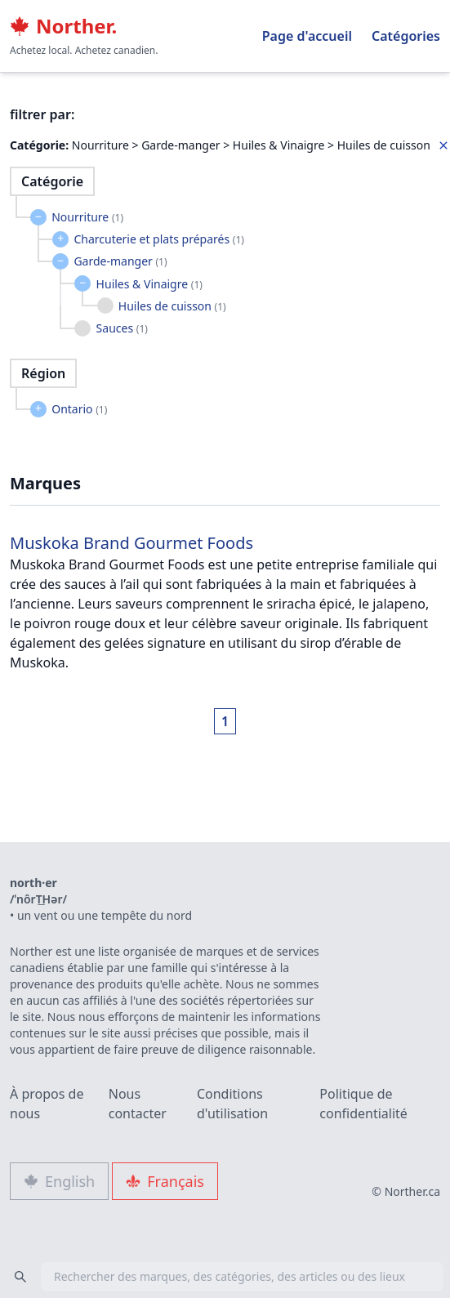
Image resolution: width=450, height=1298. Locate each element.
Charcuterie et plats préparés (158, 239)
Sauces (122, 328)
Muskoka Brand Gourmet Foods (131, 543)
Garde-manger (120, 261)
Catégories (406, 36)
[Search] (20, 1277)
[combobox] (225, 1277)
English (59, 1181)
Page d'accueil (307, 36)
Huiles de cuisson (172, 306)
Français (165, 1181)
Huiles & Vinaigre (149, 284)
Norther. (63, 26)
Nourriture (87, 217)
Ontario (79, 409)
